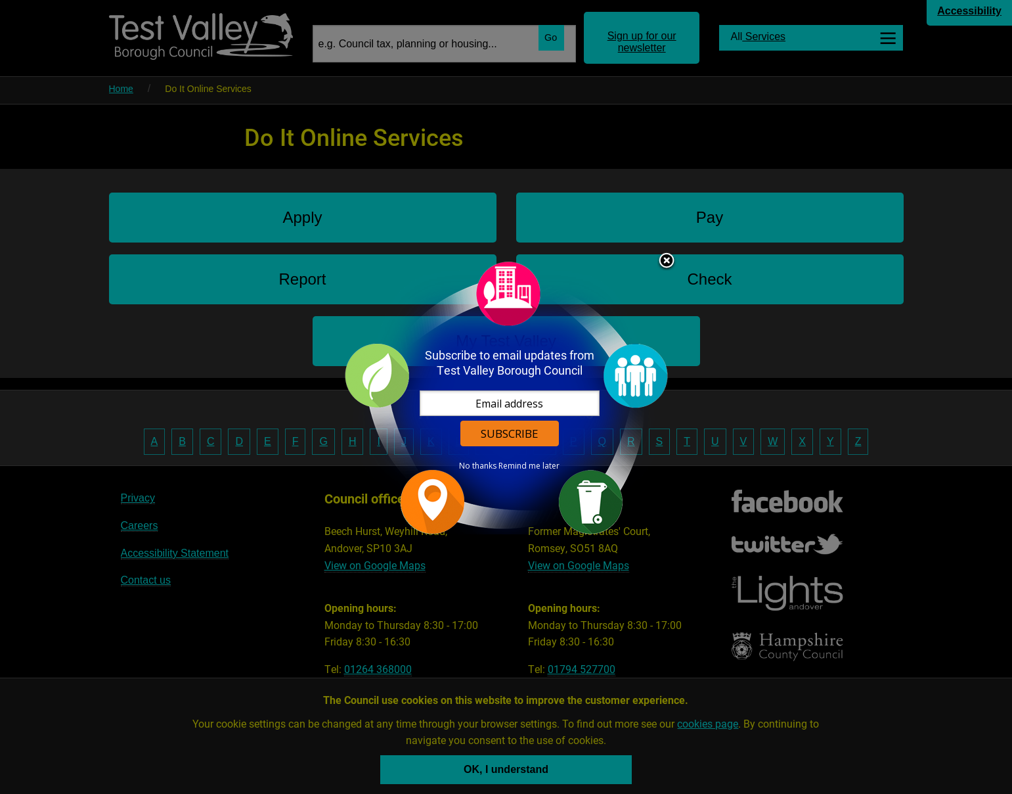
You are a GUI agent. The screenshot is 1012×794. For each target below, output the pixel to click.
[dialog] (506, 397)
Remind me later (529, 466)
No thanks (477, 466)
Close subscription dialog (666, 261)
